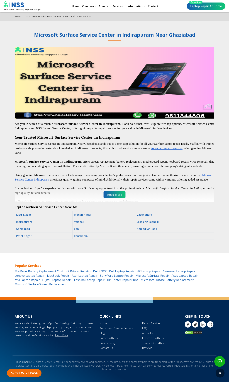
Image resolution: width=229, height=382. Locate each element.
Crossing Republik (148, 222)
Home (75, 6)
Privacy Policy (108, 343)
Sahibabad (23, 228)
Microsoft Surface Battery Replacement (167, 280)
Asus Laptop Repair (185, 276)
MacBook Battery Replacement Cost (39, 271)
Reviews (147, 348)
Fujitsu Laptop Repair (56, 280)
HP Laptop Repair (148, 271)
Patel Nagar (23, 236)
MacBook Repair (58, 276)
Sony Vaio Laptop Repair (116, 276)
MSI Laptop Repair (27, 280)
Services (118, 6)
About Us (148, 333)
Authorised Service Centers (116, 328)
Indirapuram (24, 222)
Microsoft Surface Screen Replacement (41, 284)
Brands (103, 6)
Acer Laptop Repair (85, 276)
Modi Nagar (23, 214)
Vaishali (79, 222)
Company (88, 6)
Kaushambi (81, 236)
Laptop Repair (205, 5)
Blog (102, 333)
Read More (61, 335)
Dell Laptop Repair (121, 271)
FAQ (144, 328)
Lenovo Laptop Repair (30, 276)
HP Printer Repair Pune (122, 280)
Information (135, 6)
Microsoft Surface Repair (152, 276)
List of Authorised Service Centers (43, 16)
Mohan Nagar (82, 214)
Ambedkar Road (147, 228)
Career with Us (109, 338)
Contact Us (106, 348)
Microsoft (70, 16)
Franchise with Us (153, 338)
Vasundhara (144, 214)
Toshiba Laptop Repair (89, 280)
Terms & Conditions (154, 343)
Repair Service (151, 323)
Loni (76, 228)
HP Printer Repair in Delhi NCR (86, 271)
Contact (153, 6)
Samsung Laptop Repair (179, 271)
